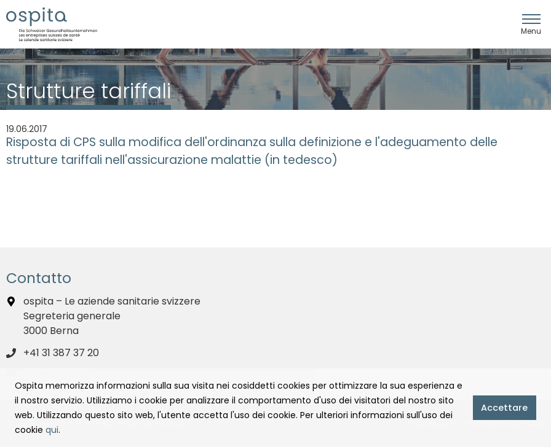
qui (52, 430)
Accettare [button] (504, 408)
